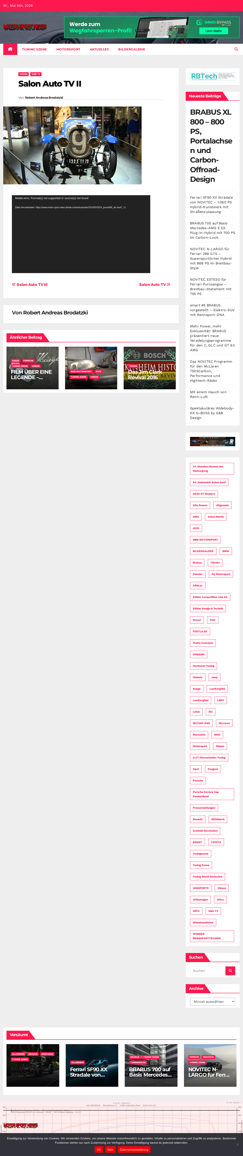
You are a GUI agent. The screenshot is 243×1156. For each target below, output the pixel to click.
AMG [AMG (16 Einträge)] (196, 516)
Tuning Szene (34, 49)
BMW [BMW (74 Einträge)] (225, 551)
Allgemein (18, 1054)
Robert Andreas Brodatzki (44, 98)
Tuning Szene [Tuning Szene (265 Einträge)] (201, 865)
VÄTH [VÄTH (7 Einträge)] (196, 911)
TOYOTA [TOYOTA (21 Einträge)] (216, 842)
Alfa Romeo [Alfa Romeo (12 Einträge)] (200, 505)
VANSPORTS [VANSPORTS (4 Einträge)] (201, 888)
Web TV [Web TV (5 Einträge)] (213, 911)
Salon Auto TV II (49, 84)
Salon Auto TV (154, 284)
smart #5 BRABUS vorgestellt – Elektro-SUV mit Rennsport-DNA (212, 310)
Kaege (15, 360)
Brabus (33, 1054)
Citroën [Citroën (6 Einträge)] (215, 562)
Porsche (28, 360)
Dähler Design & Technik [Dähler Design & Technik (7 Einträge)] (208, 608)
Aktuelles (99, 49)
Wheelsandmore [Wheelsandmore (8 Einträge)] (203, 922)
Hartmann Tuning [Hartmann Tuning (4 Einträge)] (203, 665)
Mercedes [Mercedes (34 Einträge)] (199, 734)
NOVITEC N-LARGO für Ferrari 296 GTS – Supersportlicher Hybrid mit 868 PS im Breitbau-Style (211, 258)
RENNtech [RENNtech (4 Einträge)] (217, 819)
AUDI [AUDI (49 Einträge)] (196, 528)
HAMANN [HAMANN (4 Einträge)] (199, 654)
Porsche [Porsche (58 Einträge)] (198, 780)
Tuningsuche (138, 1062)
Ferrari (194, 1057)
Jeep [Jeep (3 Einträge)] (214, 677)
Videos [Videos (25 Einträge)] (221, 888)
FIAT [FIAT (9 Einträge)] (213, 619)
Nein (110, 1149)
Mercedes (47, 1054)
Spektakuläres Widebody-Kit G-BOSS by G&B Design (212, 413)
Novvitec (208, 1057)
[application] (81, 234)
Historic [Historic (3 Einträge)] (198, 677)
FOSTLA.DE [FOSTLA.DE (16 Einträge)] (200, 631)
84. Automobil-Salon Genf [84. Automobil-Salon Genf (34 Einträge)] (209, 482)
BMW (98, 371)
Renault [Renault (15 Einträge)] (198, 819)
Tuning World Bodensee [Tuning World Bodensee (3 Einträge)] (207, 876)
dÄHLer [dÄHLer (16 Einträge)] (198, 585)
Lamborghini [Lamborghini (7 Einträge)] (217, 688)
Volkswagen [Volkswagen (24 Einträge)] (200, 899)
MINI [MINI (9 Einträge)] (217, 734)
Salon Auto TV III (30, 284)
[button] (236, 49)
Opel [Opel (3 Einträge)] (196, 769)
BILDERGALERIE (131, 49)
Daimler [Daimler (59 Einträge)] (198, 574)
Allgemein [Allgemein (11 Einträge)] (222, 505)
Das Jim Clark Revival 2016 (145, 374)
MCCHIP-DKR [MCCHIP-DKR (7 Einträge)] (201, 723)
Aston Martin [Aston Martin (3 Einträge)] (216, 516)
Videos (23, 74)
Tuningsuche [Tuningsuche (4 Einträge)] (200, 853)
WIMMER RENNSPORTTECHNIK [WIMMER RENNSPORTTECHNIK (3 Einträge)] (207, 936)
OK (99, 1149)
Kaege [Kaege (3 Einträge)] (197, 688)
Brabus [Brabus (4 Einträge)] (197, 562)
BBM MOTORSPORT (81, 371)
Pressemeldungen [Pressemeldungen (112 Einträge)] (204, 807)
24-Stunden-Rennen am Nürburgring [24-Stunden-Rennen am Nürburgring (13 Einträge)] (208, 468)
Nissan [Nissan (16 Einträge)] (220, 746)
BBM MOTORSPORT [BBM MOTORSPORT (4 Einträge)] (205, 539)
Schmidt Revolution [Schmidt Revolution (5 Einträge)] (205, 830)
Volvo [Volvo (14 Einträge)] (220, 899)
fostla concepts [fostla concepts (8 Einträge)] (203, 642)
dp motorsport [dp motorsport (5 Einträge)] (221, 574)
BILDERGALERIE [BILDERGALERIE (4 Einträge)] (203, 551)
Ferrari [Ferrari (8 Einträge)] (197, 619)
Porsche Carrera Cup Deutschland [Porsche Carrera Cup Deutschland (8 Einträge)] (206, 794)
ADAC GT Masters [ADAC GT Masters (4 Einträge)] (204, 493)
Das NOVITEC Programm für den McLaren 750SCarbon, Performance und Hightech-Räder (211, 371)
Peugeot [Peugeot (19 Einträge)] (213, 769)
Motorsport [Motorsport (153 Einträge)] (200, 746)
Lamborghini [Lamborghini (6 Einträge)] (200, 700)
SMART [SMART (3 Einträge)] (197, 842)
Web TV (36, 74)
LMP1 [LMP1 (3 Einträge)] (220, 700)
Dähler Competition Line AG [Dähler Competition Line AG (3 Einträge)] (210, 597)
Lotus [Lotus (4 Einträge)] (196, 711)
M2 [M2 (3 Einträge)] (211, 711)
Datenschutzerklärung (134, 1149)
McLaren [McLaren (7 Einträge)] (224, 723)
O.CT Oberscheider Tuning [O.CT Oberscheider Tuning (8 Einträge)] (209, 757)
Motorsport (68, 49)
